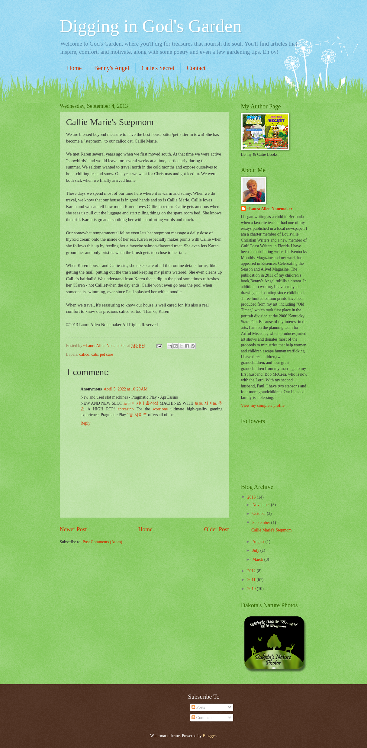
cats (94, 354)
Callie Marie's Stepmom (271, 530)
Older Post (216, 529)
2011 (252, 579)
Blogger (209, 736)
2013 (252, 497)
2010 (252, 588)
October (259, 513)
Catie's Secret (158, 68)
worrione (160, 409)
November (261, 504)
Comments (203, 717)
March (258, 559)
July (256, 550)
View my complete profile (263, 405)
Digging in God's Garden (151, 26)
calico (84, 354)
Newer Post (73, 529)
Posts (198, 707)
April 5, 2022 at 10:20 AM (125, 389)
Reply (86, 423)
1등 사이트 (137, 415)
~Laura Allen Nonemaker (270, 209)
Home (74, 68)
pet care (106, 354)
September (261, 522)
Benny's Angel (111, 68)
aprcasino (126, 409)
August (258, 541)
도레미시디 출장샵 (140, 403)
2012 (252, 571)
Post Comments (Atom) (102, 542)
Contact (196, 68)
